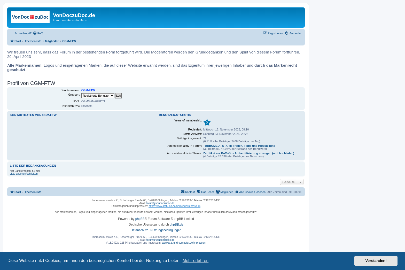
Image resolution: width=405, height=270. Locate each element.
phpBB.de (176, 224)
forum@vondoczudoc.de (160, 203)
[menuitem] (38, 33)
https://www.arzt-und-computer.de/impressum (174, 206)
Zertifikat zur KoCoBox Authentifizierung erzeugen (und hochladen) (248, 153)
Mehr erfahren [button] (196, 260)
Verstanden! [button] (376, 261)
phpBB (140, 219)
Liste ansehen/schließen (24, 173)
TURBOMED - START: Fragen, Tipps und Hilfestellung (239, 145)
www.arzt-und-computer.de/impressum (184, 242)
